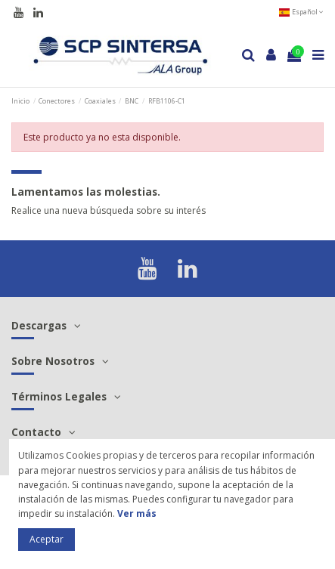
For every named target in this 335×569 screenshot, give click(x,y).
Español (301, 12)
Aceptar (46, 539)
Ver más (137, 513)
